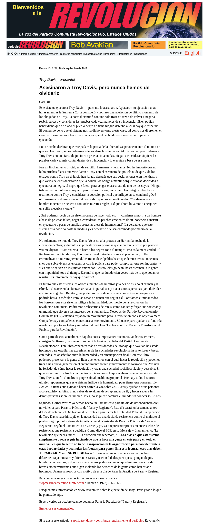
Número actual (27, 54)
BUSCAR (176, 53)
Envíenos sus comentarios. (56, 508)
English (193, 53)
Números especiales (71, 54)
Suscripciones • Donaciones (132, 54)
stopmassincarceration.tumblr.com (61, 483)
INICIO (12, 53)
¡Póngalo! (109, 54)
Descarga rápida (93, 54)
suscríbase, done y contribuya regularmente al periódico (107, 520)
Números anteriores (47, 54)
